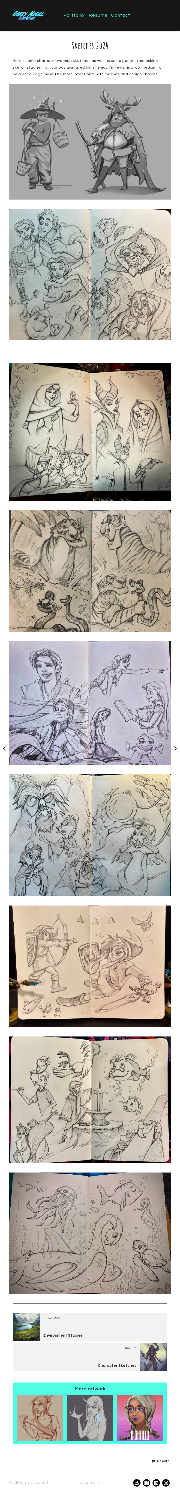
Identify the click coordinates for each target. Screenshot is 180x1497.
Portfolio (73, 15)
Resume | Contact (109, 15)
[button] (160, 1461)
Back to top (91, 1482)
